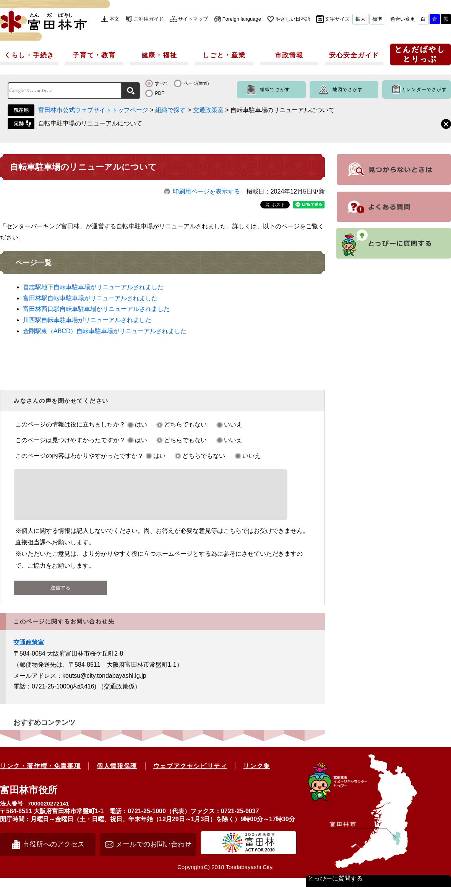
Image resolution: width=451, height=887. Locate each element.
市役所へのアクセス (53, 853)
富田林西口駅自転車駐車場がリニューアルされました (96, 309)
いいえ (233, 424)
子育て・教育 (94, 55)
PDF (159, 93)
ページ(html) (196, 83)
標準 (377, 19)
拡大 (360, 19)
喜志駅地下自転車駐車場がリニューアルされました (93, 287)
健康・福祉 (159, 55)
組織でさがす (275, 89)
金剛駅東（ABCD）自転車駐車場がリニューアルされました (105, 331)
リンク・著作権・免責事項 (40, 775)
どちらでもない (185, 424)
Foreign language (241, 19)
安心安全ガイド (354, 55)
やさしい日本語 (293, 19)
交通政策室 (208, 110)
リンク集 (256, 775)
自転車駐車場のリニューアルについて (90, 123)
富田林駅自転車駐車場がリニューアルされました (90, 298)
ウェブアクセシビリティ (190, 775)
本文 (114, 19)
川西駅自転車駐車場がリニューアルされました (87, 320)
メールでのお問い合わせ (153, 853)
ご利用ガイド (149, 19)
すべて (162, 83)
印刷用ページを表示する (206, 191)
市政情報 (289, 55)
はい (141, 424)
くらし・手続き (29, 55)
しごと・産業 (224, 55)
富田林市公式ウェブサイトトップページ (93, 110)
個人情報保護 (117, 775)
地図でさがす (348, 89)
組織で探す (170, 110)
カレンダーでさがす (424, 89)
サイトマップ (193, 19)
